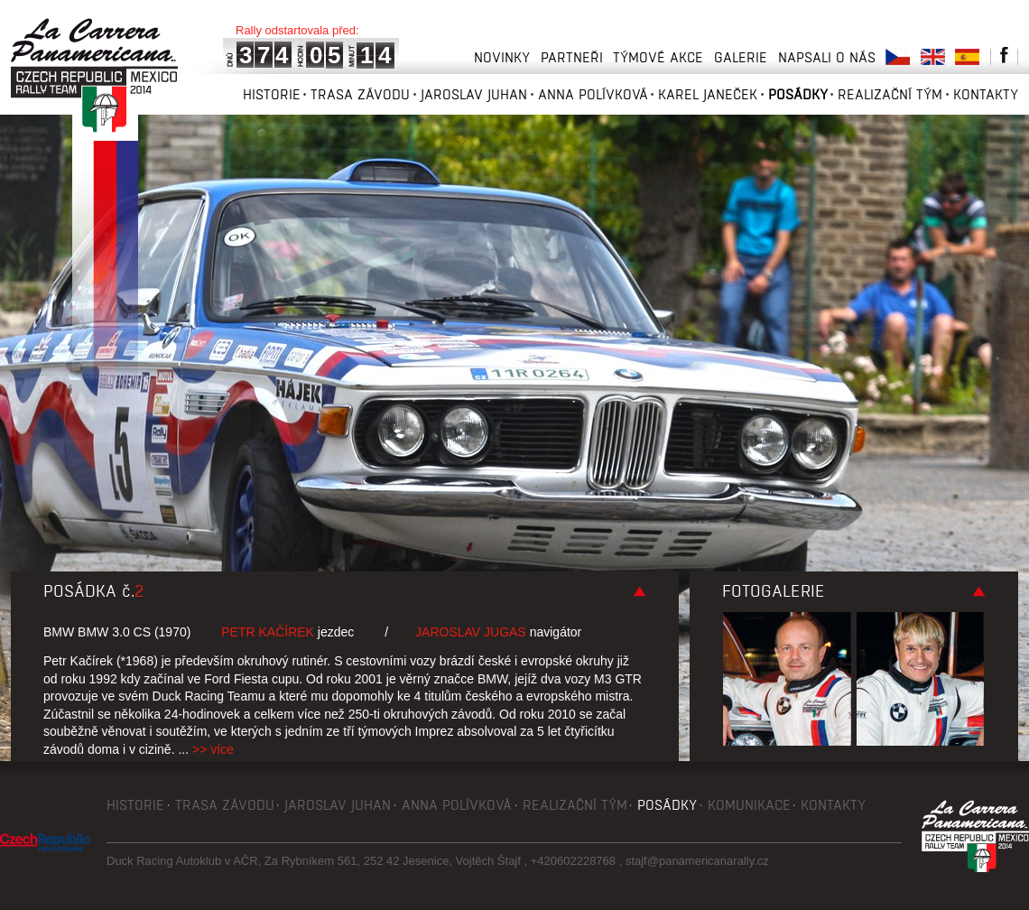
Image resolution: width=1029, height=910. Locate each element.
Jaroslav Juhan (474, 94)
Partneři (572, 57)
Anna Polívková (593, 94)
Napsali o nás (827, 57)
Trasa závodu (360, 94)
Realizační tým (890, 94)
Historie (272, 94)
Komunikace (749, 804)
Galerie (740, 57)
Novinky (502, 57)
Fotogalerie (773, 591)
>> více (213, 749)
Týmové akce (658, 57)
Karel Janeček (707, 94)
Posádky (798, 94)
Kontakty (985, 94)
